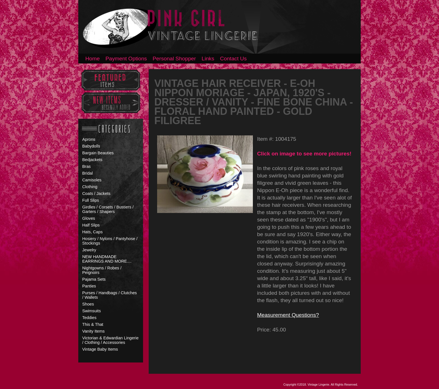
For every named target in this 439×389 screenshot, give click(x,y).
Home (92, 58)
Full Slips (90, 200)
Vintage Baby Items (100, 349)
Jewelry (89, 250)
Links (208, 58)
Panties (89, 286)
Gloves (88, 218)
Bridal (87, 173)
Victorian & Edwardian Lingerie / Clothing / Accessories (110, 340)
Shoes (88, 304)
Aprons (88, 139)
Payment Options (126, 58)
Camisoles (91, 180)
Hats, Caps (92, 232)
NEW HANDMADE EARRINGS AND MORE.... (107, 258)
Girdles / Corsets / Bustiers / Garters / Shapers (107, 209)
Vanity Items (93, 331)
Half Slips (91, 225)
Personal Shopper (174, 58)
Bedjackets (92, 159)
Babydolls (91, 146)
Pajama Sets (94, 279)
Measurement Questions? (288, 315)
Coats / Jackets (96, 193)
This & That (92, 324)
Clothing (89, 186)
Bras (86, 166)
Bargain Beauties (98, 153)
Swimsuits (91, 311)
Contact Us (233, 58)
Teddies (89, 317)
